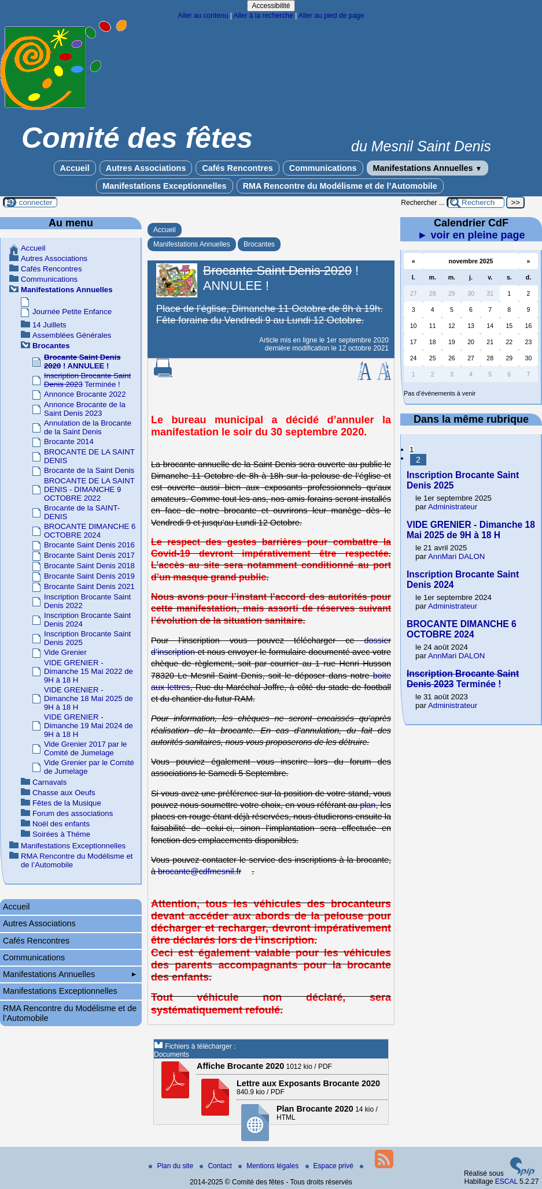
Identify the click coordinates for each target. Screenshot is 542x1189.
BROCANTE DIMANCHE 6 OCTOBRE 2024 (89, 530)
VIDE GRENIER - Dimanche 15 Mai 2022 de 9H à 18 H (88, 671)
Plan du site (172, 1166)
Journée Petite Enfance (72, 311)
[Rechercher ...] (475, 202)
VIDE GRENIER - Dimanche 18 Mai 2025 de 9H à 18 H (88, 698)
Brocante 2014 (69, 441)
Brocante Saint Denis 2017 (89, 555)
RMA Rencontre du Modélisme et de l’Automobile (340, 186)
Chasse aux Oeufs (63, 792)
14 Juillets (49, 324)
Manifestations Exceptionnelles (164, 186)
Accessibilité (271, 6)
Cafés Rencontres (237, 168)
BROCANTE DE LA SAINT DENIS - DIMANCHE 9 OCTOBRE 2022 (89, 489)
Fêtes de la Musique (66, 803)
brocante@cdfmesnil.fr (199, 871)
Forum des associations (72, 813)
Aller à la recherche (263, 16)
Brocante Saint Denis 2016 (89, 545)
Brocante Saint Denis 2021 (89, 586)
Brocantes (259, 244)
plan (367, 805)
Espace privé (330, 1166)
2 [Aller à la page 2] (418, 459)
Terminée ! (87, 380)
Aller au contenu (203, 16)
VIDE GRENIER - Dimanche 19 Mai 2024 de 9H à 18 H (88, 726)
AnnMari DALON (456, 556)
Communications (323, 168)
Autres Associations (146, 168)
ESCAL (506, 1181)
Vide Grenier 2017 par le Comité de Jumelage (85, 748)
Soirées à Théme (61, 834)
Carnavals (49, 782)
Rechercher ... (422, 203)
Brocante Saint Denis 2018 (89, 565)
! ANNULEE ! (82, 361)
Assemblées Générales (71, 335)
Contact (217, 1166)
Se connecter (30, 202)
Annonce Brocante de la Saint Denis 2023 (85, 409)
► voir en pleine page (471, 235)
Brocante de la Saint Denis (89, 470)
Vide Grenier (65, 652)
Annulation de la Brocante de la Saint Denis (87, 427)
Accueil (75, 168)
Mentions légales (269, 1166)
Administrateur (452, 506)
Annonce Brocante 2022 (85, 394)
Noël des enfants (61, 823)
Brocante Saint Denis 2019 (89, 576)
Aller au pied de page (331, 16)
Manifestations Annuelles (427, 168)
